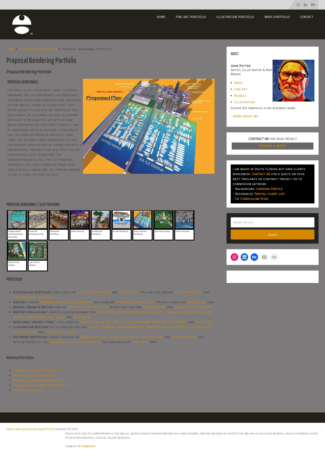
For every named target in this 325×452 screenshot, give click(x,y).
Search (272, 234)
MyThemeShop (86, 446)
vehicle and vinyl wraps (132, 322)
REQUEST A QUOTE (272, 146)
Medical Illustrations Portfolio (39, 380)
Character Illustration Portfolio (40, 385)
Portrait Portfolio (28, 390)
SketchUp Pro (152, 337)
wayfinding (82, 317)
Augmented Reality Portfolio (36, 370)
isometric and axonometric (123, 327)
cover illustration (95, 322)
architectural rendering (33, 297)
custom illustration (94, 292)
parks (60, 317)
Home (161, 17)
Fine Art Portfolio (191, 17)
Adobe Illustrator (125, 337)
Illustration (244, 102)
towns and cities (40, 317)
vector (93, 327)
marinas (137, 312)
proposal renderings (170, 322)
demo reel (140, 342)
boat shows (105, 312)
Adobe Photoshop (94, 337)
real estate (154, 312)
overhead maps (25, 332)
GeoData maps (200, 327)
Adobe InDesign (184, 337)
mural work (196, 302)
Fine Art (240, 89)
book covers (128, 292)
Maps (238, 83)
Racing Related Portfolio (33, 375)
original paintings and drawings (66, 302)
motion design (154, 307)
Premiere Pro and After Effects (75, 342)
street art (203, 322)
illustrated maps (189, 292)
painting (153, 327)
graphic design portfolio (88, 307)
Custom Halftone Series (135, 302)
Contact (306, 17)
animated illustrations (193, 307)
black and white (174, 327)
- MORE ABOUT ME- (245, 116)
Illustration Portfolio (235, 17)
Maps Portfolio (277, 17)
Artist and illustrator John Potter (29, 429)
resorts (122, 312)
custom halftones (60, 332)
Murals (240, 96)
